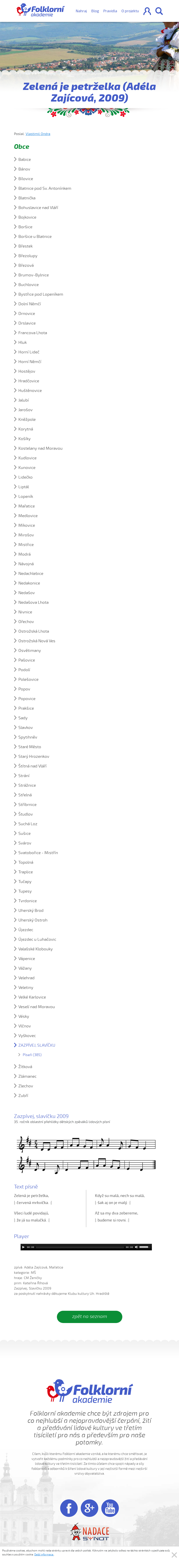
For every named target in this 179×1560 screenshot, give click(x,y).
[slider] (80, 1247)
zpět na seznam (89, 1316)
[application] (86, 1247)
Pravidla (110, 11)
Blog (95, 11)
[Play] (23, 1247)
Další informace (44, 1554)
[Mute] (136, 1247)
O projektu (130, 11)
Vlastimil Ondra (38, 134)
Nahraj (81, 11)
